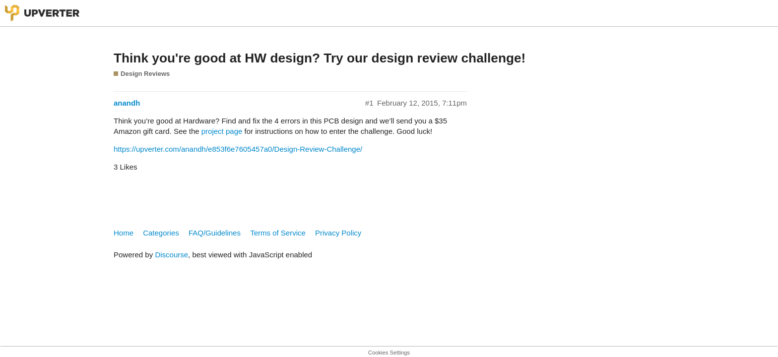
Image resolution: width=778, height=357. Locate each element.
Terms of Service (278, 233)
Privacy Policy (338, 233)
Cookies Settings (389, 353)
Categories (161, 233)
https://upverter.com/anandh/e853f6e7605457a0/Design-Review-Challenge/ (238, 149)
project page (222, 131)
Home (123, 233)
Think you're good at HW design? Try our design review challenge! (319, 58)
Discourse (171, 254)
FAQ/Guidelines (215, 233)
